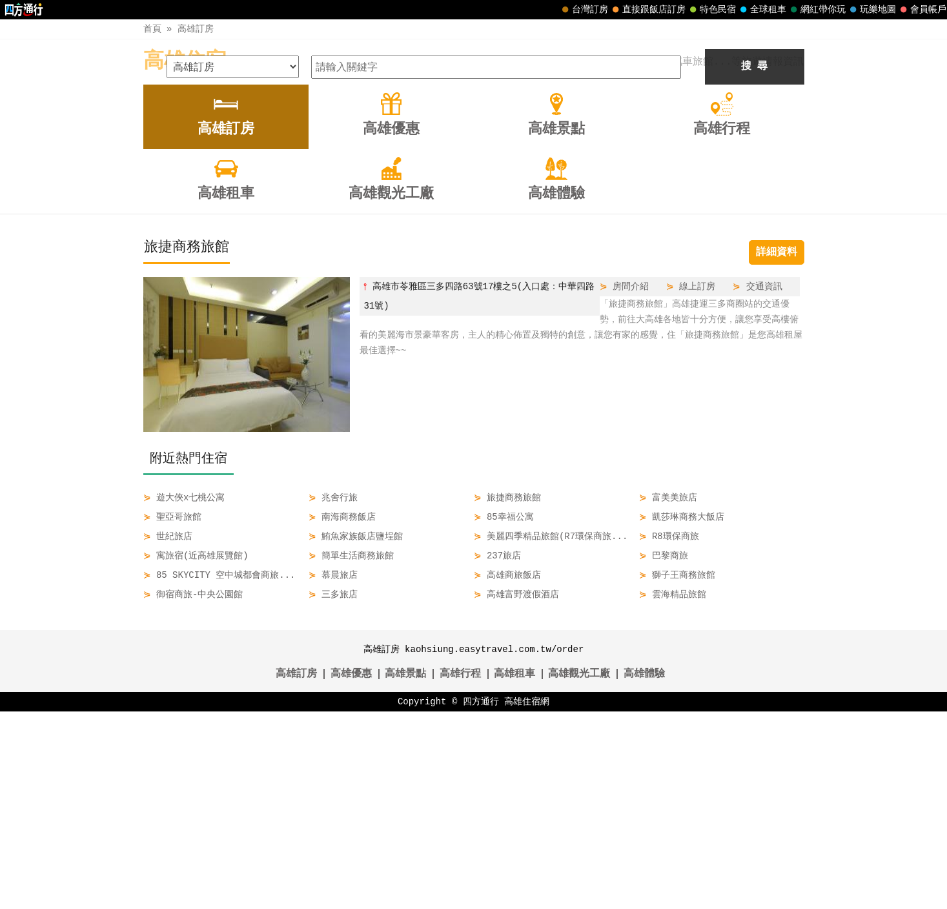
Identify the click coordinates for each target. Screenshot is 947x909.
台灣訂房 (583, 9)
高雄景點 (405, 871)
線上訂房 (697, 484)
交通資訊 (764, 484)
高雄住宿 (184, 62)
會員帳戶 (921, 9)
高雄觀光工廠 (579, 871)
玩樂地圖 (871, 9)
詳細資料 (776, 450)
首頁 (152, 29)
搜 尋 (754, 264)
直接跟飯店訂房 (647, 9)
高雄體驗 (644, 871)
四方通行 (481, 899)
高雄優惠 (351, 871)
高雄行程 (460, 871)
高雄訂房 (196, 29)
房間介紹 (631, 484)
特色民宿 (711, 9)
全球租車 (761, 9)
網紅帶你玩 (817, 9)
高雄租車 (514, 871)
